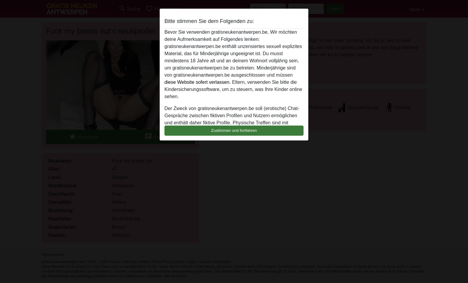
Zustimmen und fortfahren (234, 130)
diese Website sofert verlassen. (197, 82)
